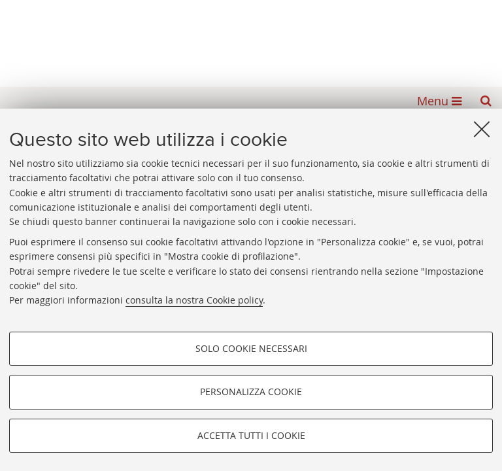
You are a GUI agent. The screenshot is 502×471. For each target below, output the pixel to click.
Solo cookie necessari (251, 348)
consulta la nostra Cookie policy (194, 300)
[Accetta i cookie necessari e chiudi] (481, 128)
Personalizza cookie (251, 391)
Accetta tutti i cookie (251, 435)
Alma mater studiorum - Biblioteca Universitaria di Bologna (251, 39)
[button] (485, 100)
